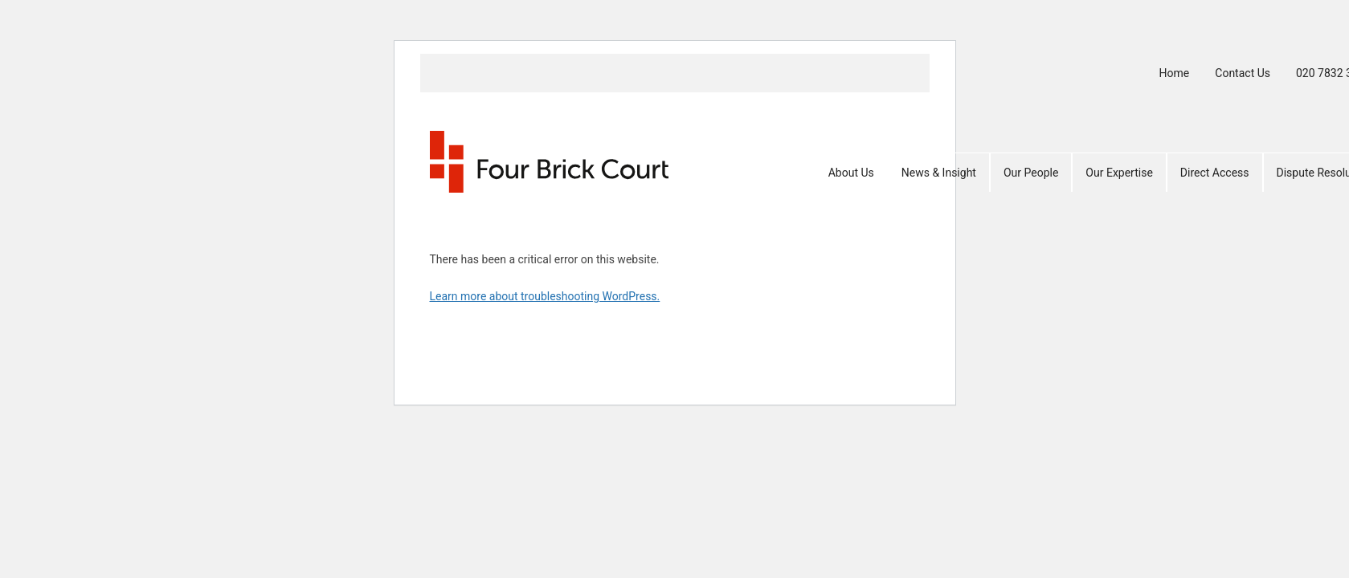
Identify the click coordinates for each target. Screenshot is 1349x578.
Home (1174, 73)
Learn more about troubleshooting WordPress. (545, 296)
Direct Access (1214, 172)
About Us (851, 172)
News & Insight (938, 172)
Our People (1031, 172)
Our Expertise (1118, 172)
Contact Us (1242, 73)
